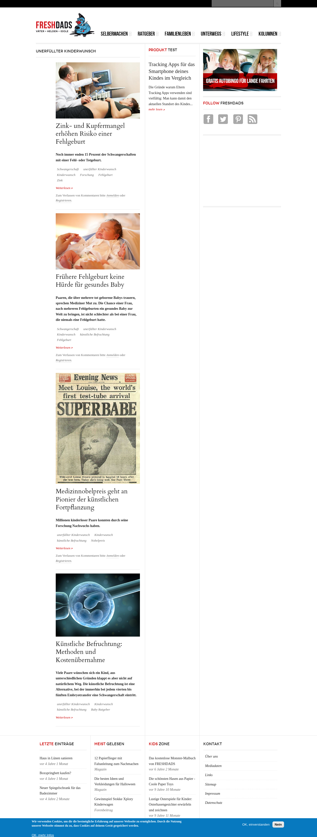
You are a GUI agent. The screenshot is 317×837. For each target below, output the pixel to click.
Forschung (87, 175)
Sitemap (210, 784)
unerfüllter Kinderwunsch (99, 169)
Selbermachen (116, 34)
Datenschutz (213, 803)
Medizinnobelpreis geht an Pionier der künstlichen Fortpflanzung (92, 499)
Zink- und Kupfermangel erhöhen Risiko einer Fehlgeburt (90, 133)
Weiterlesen (64, 188)
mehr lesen (155, 109)
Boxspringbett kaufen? (55, 773)
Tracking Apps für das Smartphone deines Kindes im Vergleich (172, 71)
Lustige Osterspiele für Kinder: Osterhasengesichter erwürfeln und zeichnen (170, 804)
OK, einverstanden (255, 825)
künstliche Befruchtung (94, 334)
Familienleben (180, 34)
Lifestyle (241, 34)
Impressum (212, 793)
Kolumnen (270, 34)
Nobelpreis (98, 540)
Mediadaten (213, 766)
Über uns (211, 756)
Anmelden (112, 195)
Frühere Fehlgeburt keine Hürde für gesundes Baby (90, 280)
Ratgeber (148, 34)
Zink (60, 180)
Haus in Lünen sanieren (56, 758)
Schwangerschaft (68, 169)
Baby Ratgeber (100, 709)
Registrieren (63, 200)
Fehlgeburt (105, 175)
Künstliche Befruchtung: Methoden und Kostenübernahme (89, 652)
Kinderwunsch (66, 175)
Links (208, 775)
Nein (278, 825)
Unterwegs (213, 34)
